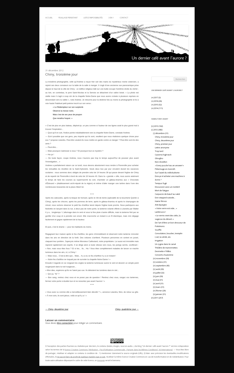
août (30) (158, 269)
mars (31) (158, 287)
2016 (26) (156, 101)
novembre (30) (161, 258)
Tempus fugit (161, 183)
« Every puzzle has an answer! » (169, 165)
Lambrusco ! (160, 212)
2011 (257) (157, 297)
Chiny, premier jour (163, 144)
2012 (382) (156, 129)
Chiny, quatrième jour (127, 309)
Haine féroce (161, 201)
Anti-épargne (161, 204)
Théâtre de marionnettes (166, 247)
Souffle (158, 229)
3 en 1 (111, 17)
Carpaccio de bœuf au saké (167, 194)
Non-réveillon (161, 161)
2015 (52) (156, 104)
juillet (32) (158, 272)
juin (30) (158, 276)
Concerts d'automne (164, 254)
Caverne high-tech (163, 154)
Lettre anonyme (162, 147)
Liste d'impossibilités (93, 17)
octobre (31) (159, 262)
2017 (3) (156, 97)
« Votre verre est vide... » (166, 208)
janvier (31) (159, 294)
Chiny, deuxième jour (56, 309)
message (101, 360)
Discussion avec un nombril (167, 187)
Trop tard (159, 151)
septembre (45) (161, 265)
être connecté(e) (65, 323)
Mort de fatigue (162, 190)
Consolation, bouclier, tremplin (168, 233)
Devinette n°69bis (163, 251)
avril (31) (158, 283)
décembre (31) (160, 133)
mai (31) (158, 280)
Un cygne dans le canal (165, 244)
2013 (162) (157, 126)
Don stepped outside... (165, 197)
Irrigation (159, 240)
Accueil (49, 17)
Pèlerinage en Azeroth (165, 169)
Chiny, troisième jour (164, 136)
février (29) (159, 290)
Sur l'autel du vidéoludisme (167, 172)
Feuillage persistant (68, 17)
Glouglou (159, 158)
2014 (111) (157, 108)
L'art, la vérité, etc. (163, 237)
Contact (124, 17)
